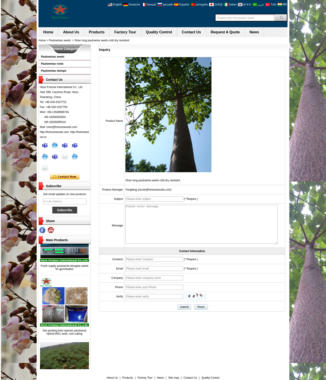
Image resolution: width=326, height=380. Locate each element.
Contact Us (191, 32)
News (254, 32)
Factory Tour (125, 32)
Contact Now (64, 177)
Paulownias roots (52, 63)
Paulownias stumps (53, 70)
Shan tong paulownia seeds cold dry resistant (152, 180)
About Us (71, 32)
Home (48, 32)
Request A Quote (225, 32)
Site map (173, 377)
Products (97, 32)
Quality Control (159, 32)
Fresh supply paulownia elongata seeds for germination (65, 268)
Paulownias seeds (60, 40)
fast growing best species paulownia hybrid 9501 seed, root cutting (64, 333)
